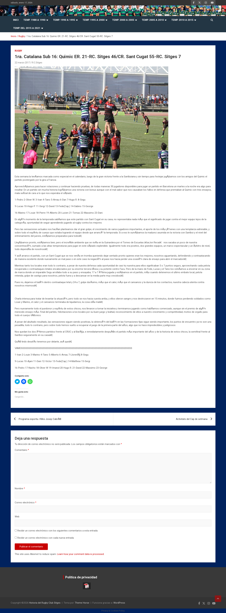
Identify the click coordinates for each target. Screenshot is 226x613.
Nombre (20, 488)
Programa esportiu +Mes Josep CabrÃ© (40, 419)
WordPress (119, 602)
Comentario (22, 450)
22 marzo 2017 (22, 62)
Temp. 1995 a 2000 (94, 20)
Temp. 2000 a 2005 (123, 20)
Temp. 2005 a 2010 (153, 20)
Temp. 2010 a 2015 (182, 20)
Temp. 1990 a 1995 (64, 20)
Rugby (18, 50)
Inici (16, 20)
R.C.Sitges (37, 62)
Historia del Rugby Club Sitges (44, 602)
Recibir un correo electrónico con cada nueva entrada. (45, 537)
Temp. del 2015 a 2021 (26, 28)
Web (17, 516)
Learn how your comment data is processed (80, 554)
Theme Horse (82, 602)
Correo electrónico (25, 502)
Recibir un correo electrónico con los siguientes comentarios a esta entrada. (57, 530)
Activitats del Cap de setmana (191, 419)
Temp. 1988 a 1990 (34, 20)
